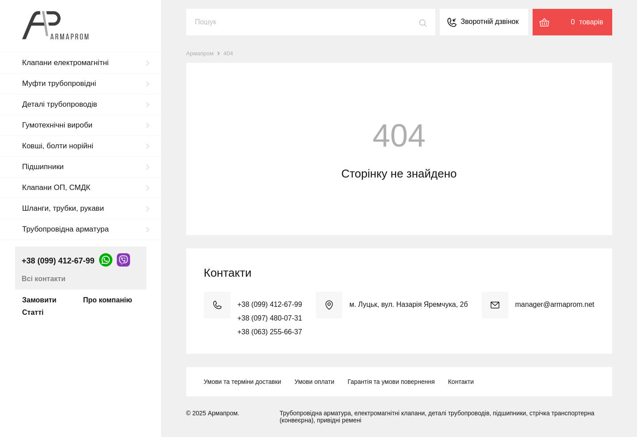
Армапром (200, 53)
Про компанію (107, 300)
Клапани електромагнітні (65, 62)
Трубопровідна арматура (65, 229)
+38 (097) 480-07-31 (270, 318)
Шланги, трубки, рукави (63, 208)
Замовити (39, 300)
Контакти (461, 381)
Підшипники (43, 166)
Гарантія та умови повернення (391, 381)
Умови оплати (314, 381)
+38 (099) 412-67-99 (58, 260)
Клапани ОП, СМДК (56, 187)
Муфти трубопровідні (59, 83)
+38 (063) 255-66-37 (270, 332)
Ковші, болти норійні (57, 146)
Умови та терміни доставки (242, 381)
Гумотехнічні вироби (57, 125)
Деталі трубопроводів (59, 104)
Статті (32, 312)
